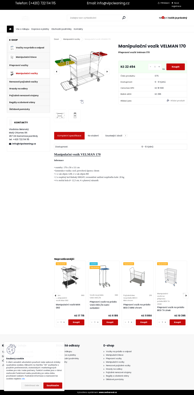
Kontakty (78, 29)
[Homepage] (10, 29)
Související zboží (116, 135)
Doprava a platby (40, 29)
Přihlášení (165, 3)
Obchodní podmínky (61, 29)
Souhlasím (53, 385)
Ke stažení (93, 135)
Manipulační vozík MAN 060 (68, 306)
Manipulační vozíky (71, 39)
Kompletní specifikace (69, 135)
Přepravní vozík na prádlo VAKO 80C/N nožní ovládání (103, 304)
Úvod (56, 39)
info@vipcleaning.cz (24, 143)
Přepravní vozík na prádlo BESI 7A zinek (170, 309)
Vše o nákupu (22, 29)
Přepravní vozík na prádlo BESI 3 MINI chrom (136, 306)
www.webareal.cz (108, 392)
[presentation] (56, 71)
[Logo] (25, 18)
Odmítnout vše (32, 385)
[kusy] (154, 67)
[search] (123, 17)
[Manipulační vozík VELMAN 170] (82, 71)
